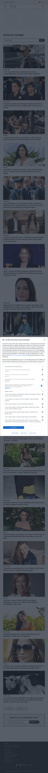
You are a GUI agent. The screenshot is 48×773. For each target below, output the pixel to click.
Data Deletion (15, 433)
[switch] (42, 369)
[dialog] (24, 386)
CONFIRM (14, 427)
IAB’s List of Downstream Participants (18, 355)
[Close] (45, 340)
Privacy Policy (32, 433)
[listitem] (24, 366)
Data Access (24, 433)
